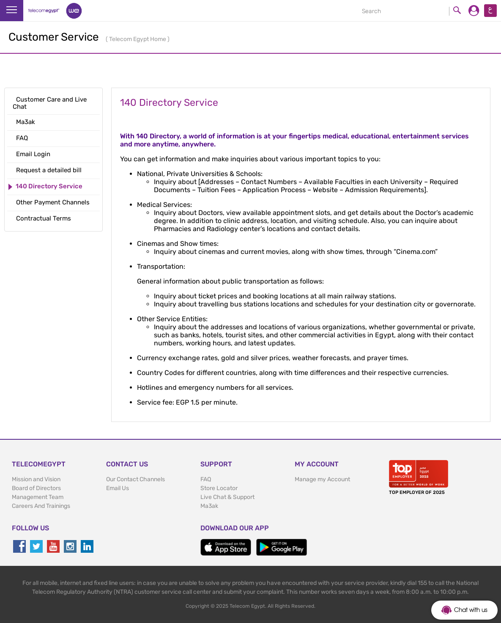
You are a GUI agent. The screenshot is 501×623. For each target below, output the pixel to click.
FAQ (205, 479)
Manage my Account (322, 479)
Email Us (117, 488)
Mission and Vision (36, 479)
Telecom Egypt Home (138, 39)
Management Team (37, 497)
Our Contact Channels (135, 479)
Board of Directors (36, 488)
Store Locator (219, 488)
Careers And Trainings (41, 506)
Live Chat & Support (227, 497)
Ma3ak (209, 506)
